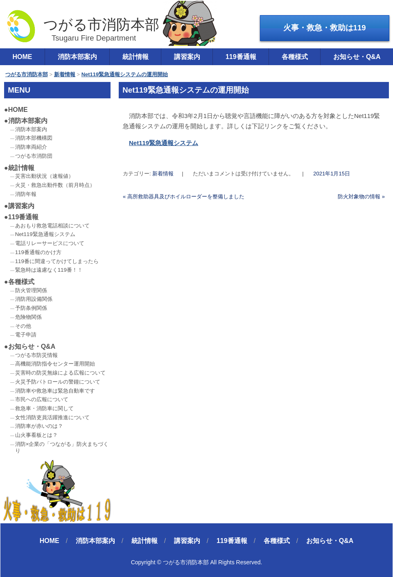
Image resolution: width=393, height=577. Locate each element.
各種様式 (295, 56)
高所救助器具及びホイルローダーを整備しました (183, 196)
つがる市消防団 (33, 156)
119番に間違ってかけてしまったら (57, 261)
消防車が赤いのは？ (39, 426)
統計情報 (135, 56)
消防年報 (25, 194)
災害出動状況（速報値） (44, 176)
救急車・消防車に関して (44, 408)
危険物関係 (28, 317)
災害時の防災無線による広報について (60, 373)
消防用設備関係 (33, 299)
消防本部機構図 (33, 138)
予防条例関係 (31, 308)
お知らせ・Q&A (32, 346)
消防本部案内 (77, 56)
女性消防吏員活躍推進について (52, 417)
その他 (23, 326)
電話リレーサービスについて (49, 243)
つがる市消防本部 (82, 25)
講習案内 (187, 56)
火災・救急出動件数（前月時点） (55, 185)
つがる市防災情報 (36, 355)
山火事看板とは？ (36, 435)
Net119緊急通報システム (163, 142)
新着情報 (163, 173)
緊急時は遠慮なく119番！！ (49, 270)
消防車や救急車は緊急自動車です (55, 391)
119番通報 (241, 56)
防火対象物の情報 (361, 196)
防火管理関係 (31, 290)
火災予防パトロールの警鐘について (57, 382)
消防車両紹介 (31, 147)
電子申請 (25, 335)
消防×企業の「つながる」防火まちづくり (62, 447)
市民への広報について (41, 399)
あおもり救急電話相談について (52, 226)
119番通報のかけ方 (38, 252)
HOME (18, 109)
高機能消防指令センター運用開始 (55, 364)
